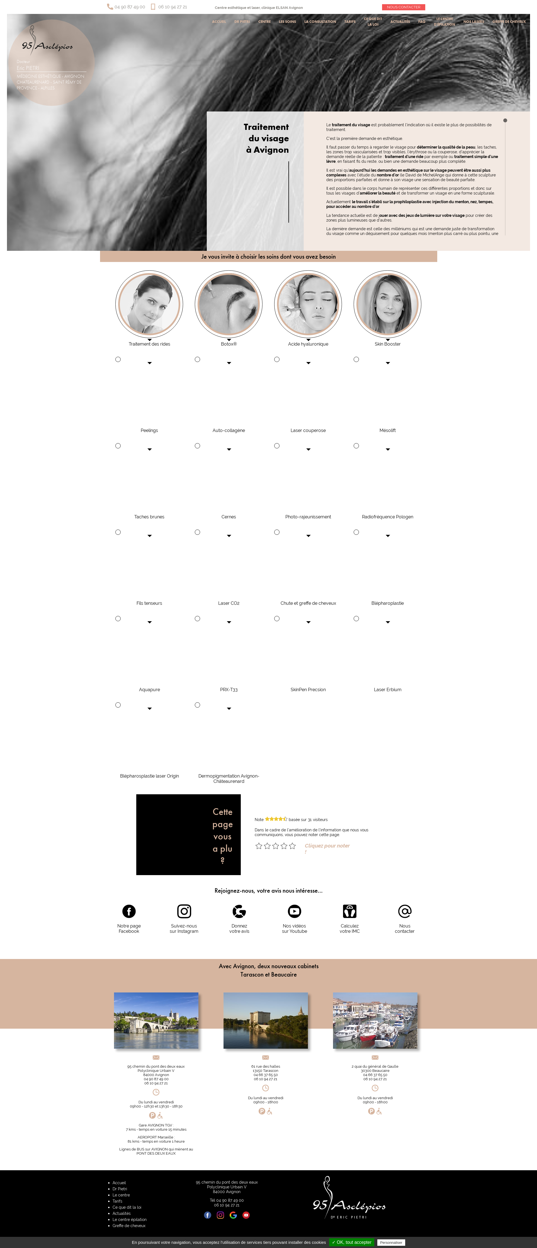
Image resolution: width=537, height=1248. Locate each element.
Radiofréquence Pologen (387, 516)
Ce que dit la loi (373, 21)
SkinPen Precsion (308, 689)
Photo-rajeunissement (308, 516)
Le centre (121, 1195)
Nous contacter (403, 7)
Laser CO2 (228, 603)
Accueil (219, 21)
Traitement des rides (149, 344)
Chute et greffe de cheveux (308, 603)
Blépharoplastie (387, 603)
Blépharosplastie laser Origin (149, 776)
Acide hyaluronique (308, 344)
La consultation (320, 21)
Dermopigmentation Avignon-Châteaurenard (228, 778)
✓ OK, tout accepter (351, 1242)
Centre (264, 21)
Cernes (229, 516)
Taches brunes (149, 516)
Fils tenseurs (149, 603)
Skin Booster (388, 344)
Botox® (229, 344)
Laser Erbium (388, 689)
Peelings (149, 430)
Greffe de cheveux (509, 21)
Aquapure (149, 689)
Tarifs (350, 21)
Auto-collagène (229, 430)
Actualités (400, 21)
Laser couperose (308, 430)
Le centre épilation (130, 1219)
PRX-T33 (229, 689)
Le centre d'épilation (444, 21)
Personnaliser (391, 1242)
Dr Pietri (242, 21)
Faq (422, 21)
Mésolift (388, 430)
